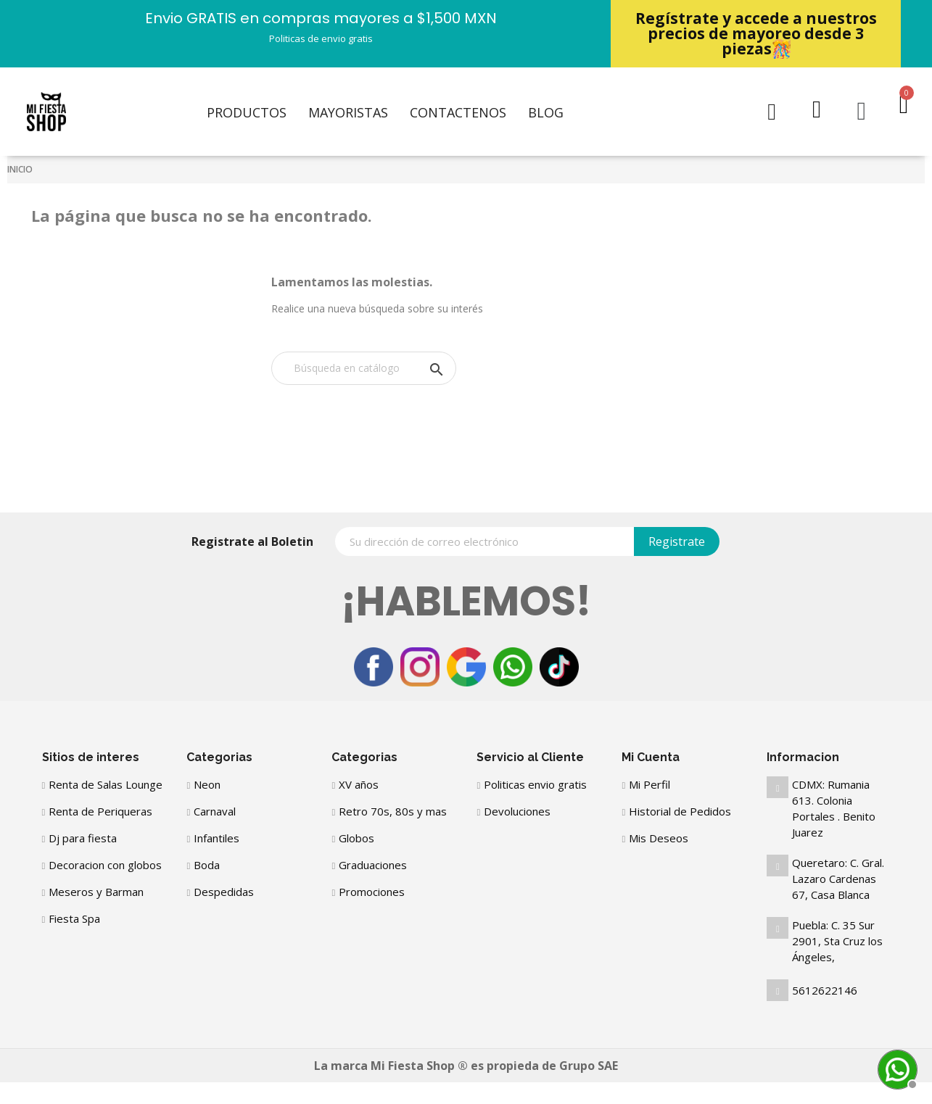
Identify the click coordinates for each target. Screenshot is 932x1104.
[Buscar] (363, 368)
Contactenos (458, 112)
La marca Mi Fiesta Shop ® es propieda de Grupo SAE (466, 1066)
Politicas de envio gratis (321, 38)
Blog (546, 112)
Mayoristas (348, 112)
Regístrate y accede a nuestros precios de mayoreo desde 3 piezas (756, 33)
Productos (246, 112)
